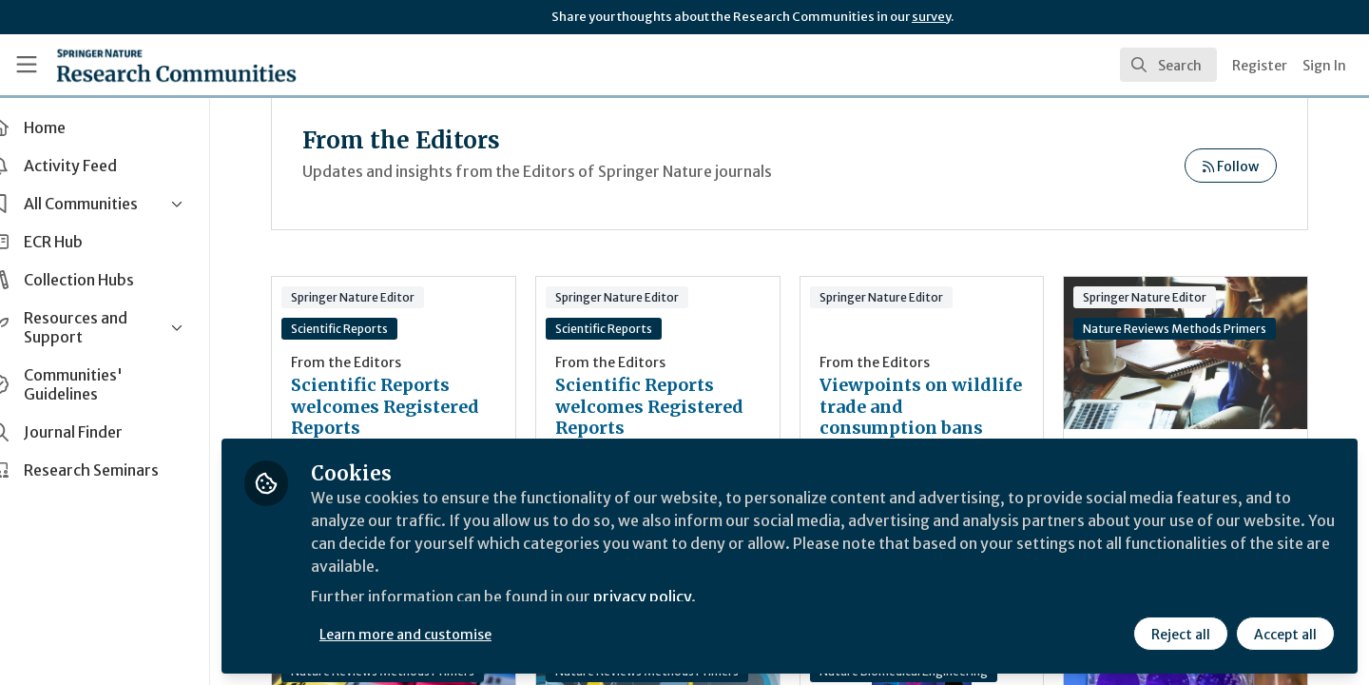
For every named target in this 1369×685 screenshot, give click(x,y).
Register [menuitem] (1259, 65)
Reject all (1180, 634)
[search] (1168, 65)
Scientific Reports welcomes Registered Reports (418, 407)
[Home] (176, 65)
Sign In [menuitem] (1324, 65)
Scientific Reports (372, 329)
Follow (1231, 166)
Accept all (1285, 634)
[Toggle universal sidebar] (26, 64)
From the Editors (379, 362)
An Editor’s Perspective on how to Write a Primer (1189, 353)
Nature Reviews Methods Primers (1183, 329)
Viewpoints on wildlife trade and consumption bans (917, 407)
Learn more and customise (439, 634)
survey (931, 17)
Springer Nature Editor (386, 297)
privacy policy (677, 597)
